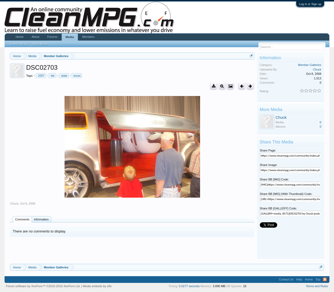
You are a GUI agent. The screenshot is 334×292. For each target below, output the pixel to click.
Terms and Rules (317, 286)
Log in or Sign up (310, 4)
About (35, 36)
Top (318, 279)
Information (41, 219)
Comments (22, 219)
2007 (40, 75)
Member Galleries (309, 64)
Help (299, 279)
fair (52, 75)
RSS (325, 279)
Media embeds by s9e (97, 286)
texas (76, 75)
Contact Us (286, 279)
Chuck (14, 203)
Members (88, 36)
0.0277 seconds (189, 286)
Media (70, 37)
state (63, 75)
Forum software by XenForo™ (43, 286)
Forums (52, 36)
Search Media (18, 43)
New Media (40, 43)
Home (19, 36)
